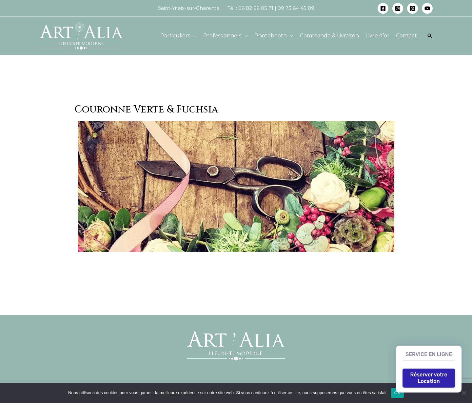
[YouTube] (427, 8)
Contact (406, 35)
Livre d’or (377, 35)
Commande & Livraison (329, 35)
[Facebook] (383, 8)
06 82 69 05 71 (255, 8)
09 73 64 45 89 (297, 8)
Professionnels (222, 35)
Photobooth (270, 35)
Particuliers (175, 35)
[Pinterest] (412, 8)
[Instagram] (397, 8)
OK (397, 392)
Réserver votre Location (428, 378)
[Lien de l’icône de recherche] (430, 36)
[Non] (464, 393)
